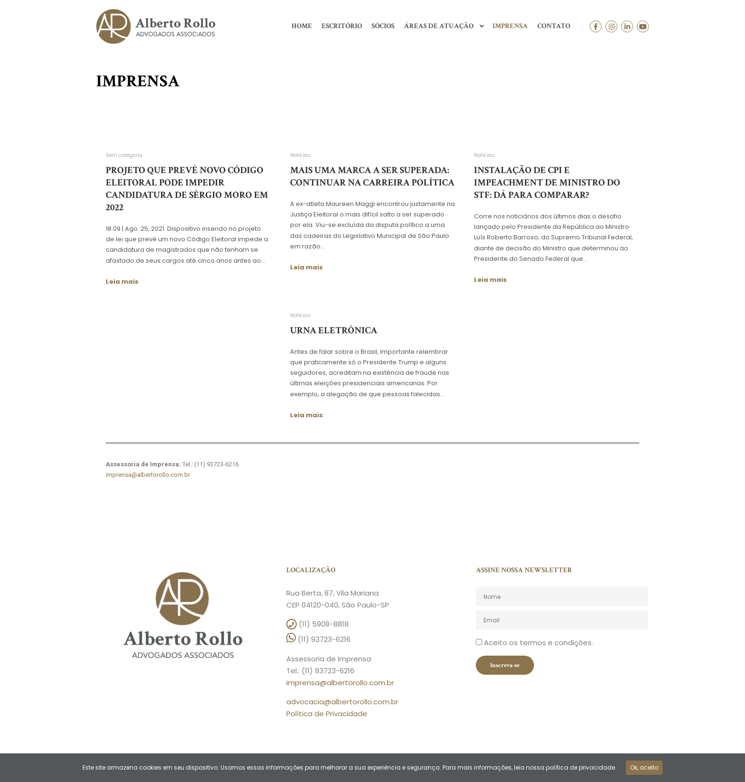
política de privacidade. (581, 767)
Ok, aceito (644, 767)
